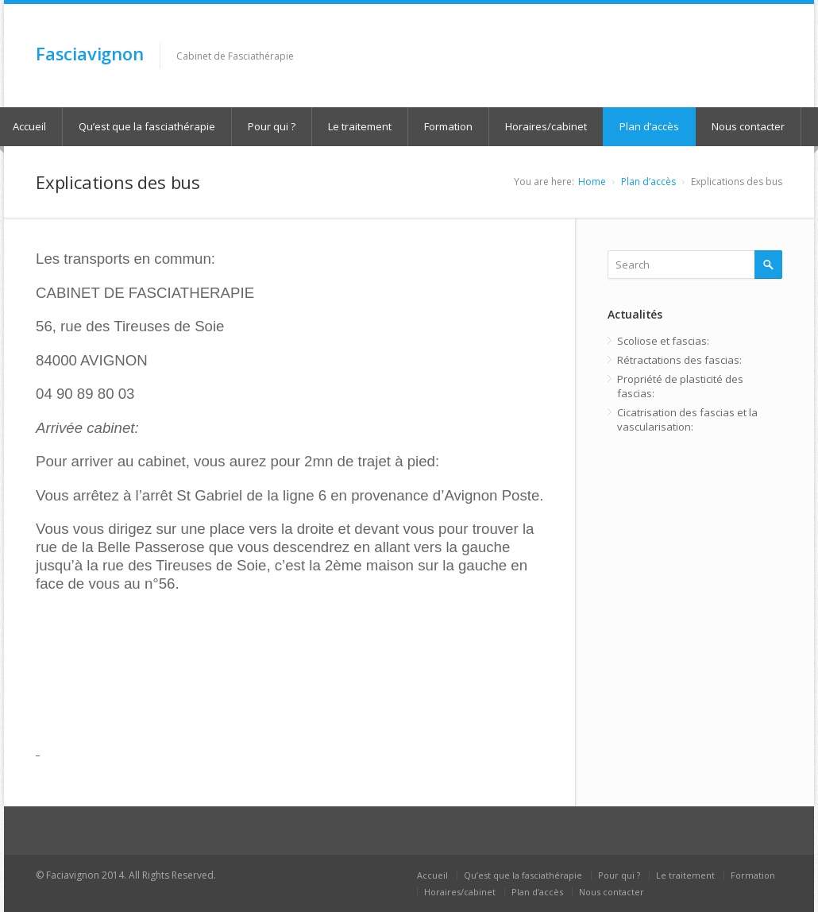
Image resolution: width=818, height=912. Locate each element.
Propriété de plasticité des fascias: (680, 386)
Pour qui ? (271, 126)
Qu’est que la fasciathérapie (147, 126)
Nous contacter (748, 126)
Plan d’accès (649, 126)
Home (592, 181)
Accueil (432, 875)
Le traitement (360, 126)
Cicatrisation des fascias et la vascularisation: (687, 419)
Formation (448, 126)
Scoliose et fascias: (663, 341)
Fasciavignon (90, 53)
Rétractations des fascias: (679, 360)
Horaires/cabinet (546, 126)
